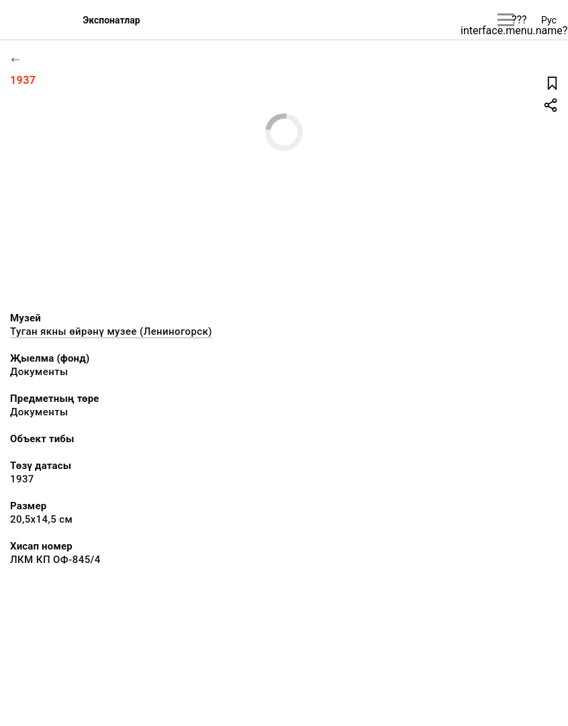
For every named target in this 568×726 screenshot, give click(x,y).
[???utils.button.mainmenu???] (506, 20)
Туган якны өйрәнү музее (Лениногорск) (111, 331)
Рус (549, 20)
